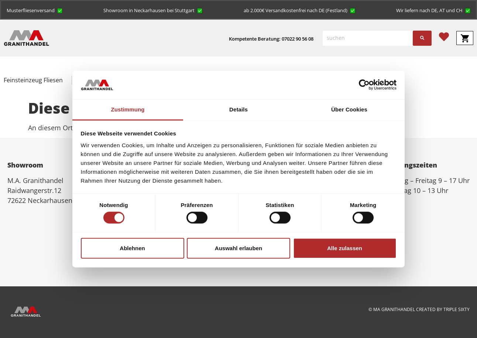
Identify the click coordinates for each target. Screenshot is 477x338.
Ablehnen (132, 248)
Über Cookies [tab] (349, 109)
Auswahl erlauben (238, 248)
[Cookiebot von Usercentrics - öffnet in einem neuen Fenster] (364, 84)
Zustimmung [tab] (128, 109)
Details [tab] (238, 109)
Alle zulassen (344, 248)
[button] (34, 10)
